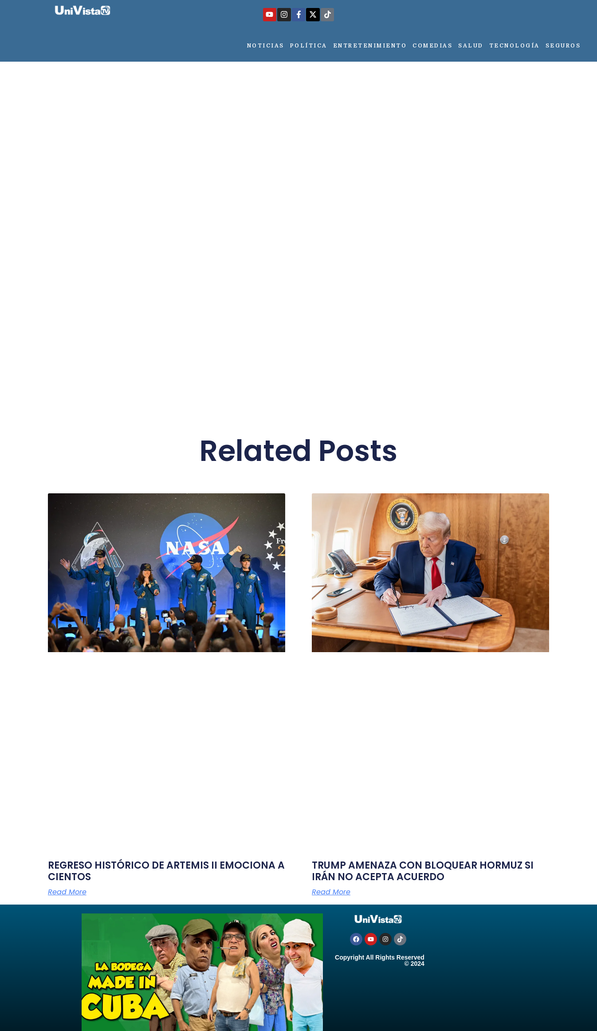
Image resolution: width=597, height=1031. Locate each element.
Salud (470, 46)
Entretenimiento (370, 46)
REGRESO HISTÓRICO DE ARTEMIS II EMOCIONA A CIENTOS (166, 871)
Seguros (563, 46)
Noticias (265, 46)
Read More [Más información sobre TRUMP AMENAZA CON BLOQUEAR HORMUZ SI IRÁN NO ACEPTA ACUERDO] (331, 892)
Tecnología (514, 46)
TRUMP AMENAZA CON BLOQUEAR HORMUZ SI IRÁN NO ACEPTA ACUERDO (423, 871)
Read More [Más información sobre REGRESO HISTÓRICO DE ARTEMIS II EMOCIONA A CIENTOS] (67, 892)
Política (308, 46)
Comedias (432, 46)
